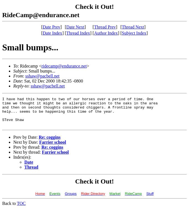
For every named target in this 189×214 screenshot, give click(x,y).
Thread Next (133, 27)
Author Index (106, 33)
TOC (21, 209)
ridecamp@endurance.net (64, 66)
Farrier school (52, 148)
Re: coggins (50, 143)
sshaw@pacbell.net (42, 76)
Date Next (75, 27)
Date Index (52, 33)
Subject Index (134, 33)
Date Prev (51, 27)
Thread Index (78, 33)
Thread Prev (105, 27)
